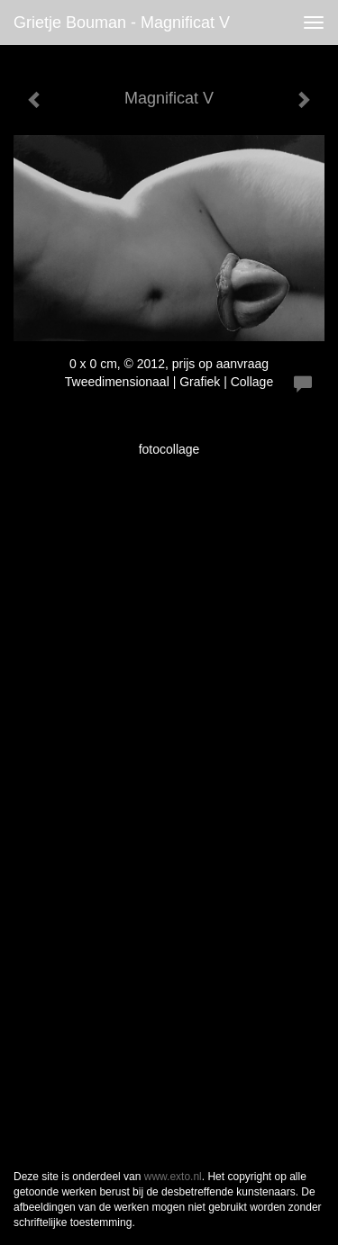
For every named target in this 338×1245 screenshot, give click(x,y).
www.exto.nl (173, 1176)
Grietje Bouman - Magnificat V (122, 23)
